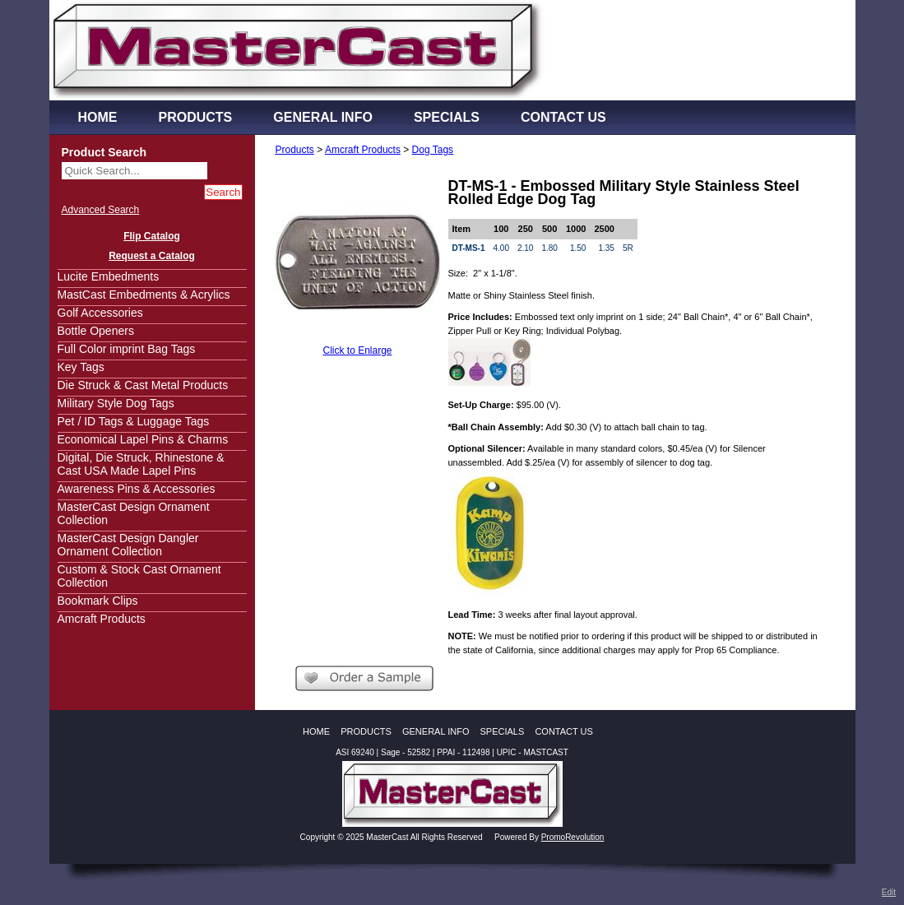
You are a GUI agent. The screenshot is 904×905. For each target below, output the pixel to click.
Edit (889, 892)
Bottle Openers (96, 330)
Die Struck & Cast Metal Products (143, 385)
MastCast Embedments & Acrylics (144, 294)
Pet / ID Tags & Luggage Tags (134, 421)
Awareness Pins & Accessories (137, 488)
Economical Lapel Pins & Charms (143, 439)
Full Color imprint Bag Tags (127, 348)
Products (295, 149)
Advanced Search (101, 210)
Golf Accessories (100, 312)
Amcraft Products (102, 618)
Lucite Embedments (109, 276)
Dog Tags (432, 149)
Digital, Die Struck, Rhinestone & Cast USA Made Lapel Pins (141, 464)
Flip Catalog (151, 236)
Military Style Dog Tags (116, 403)
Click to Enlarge (357, 350)
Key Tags (81, 367)
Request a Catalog (152, 256)
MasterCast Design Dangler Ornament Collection (128, 544)
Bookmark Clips (98, 600)
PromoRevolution (573, 837)
